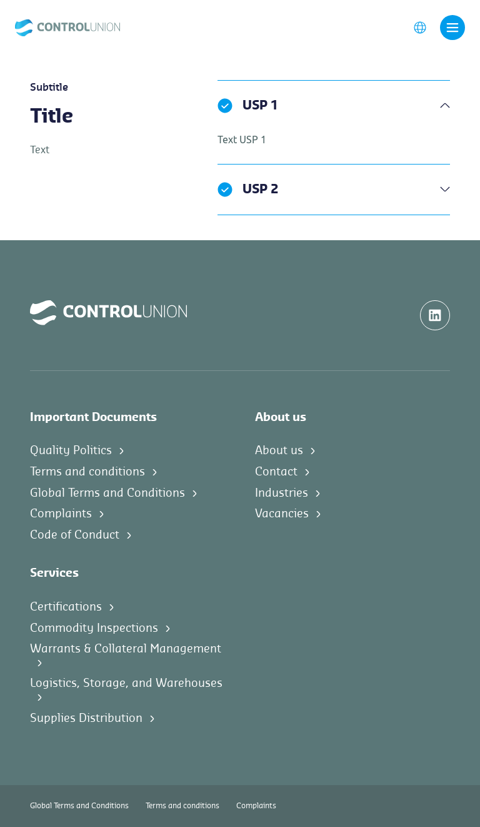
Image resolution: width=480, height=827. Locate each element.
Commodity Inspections (94, 628)
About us (279, 450)
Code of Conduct (74, 534)
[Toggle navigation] (452, 27)
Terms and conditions (87, 471)
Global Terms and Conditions (107, 493)
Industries (281, 493)
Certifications (66, 606)
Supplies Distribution (86, 718)
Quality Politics (71, 450)
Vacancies (282, 513)
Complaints (61, 513)
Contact (276, 471)
